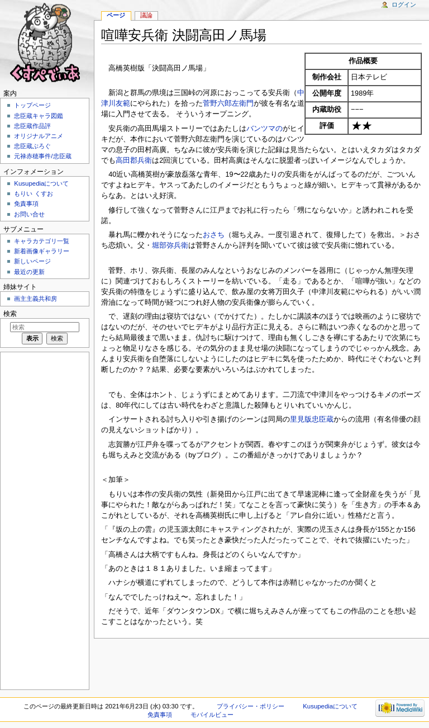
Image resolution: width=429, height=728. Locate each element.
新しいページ (32, 261)
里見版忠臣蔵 (311, 419)
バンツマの (264, 129)
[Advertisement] (43, 520)
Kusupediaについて (41, 183)
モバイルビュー (211, 714)
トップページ (32, 105)
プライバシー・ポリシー (250, 706)
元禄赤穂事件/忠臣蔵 (42, 156)
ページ (116, 15)
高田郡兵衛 (134, 160)
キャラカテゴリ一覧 (41, 241)
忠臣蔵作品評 (32, 125)
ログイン (404, 4)
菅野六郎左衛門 (228, 103)
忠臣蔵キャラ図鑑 (38, 115)
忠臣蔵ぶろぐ (32, 146)
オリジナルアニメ (38, 136)
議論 (146, 15)
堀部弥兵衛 (170, 245)
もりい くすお (33, 193)
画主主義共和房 (35, 298)
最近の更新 (29, 271)
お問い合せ (29, 214)
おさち (214, 235)
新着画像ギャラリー (41, 251)
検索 (10, 313)
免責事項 (26, 203)
